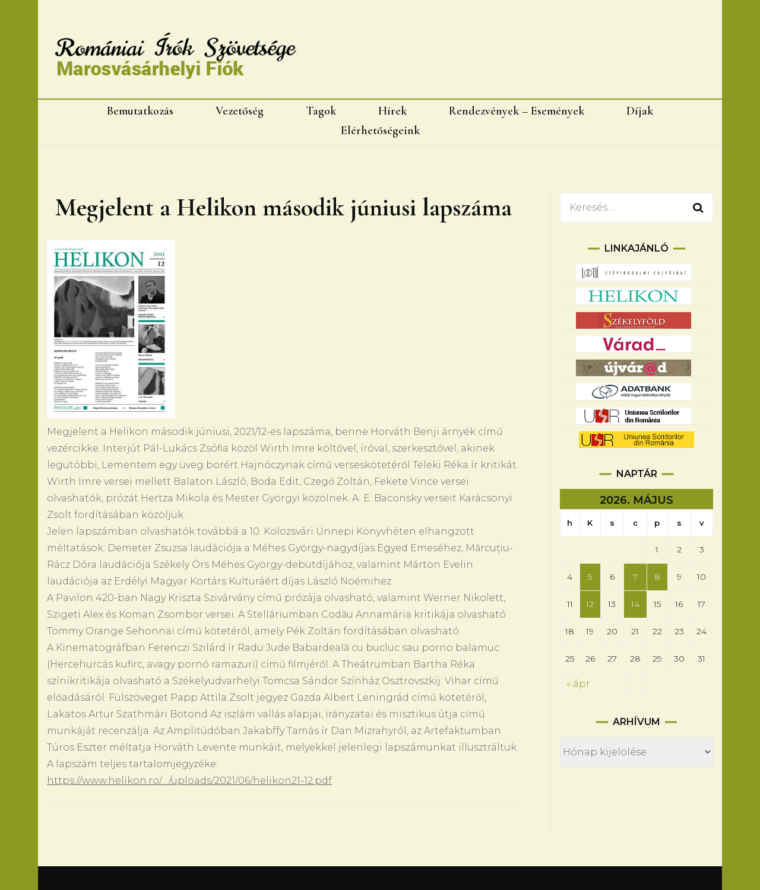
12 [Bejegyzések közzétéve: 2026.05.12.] (590, 604)
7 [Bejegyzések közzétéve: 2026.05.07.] (635, 576)
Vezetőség (240, 111)
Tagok (321, 111)
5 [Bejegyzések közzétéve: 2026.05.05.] (590, 576)
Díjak (639, 111)
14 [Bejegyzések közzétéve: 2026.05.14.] (635, 604)
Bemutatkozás (140, 111)
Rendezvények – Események (516, 111)
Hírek (392, 111)
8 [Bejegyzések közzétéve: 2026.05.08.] (657, 576)
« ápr (578, 683)
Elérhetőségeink (380, 130)
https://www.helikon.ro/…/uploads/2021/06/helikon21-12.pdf (189, 780)
